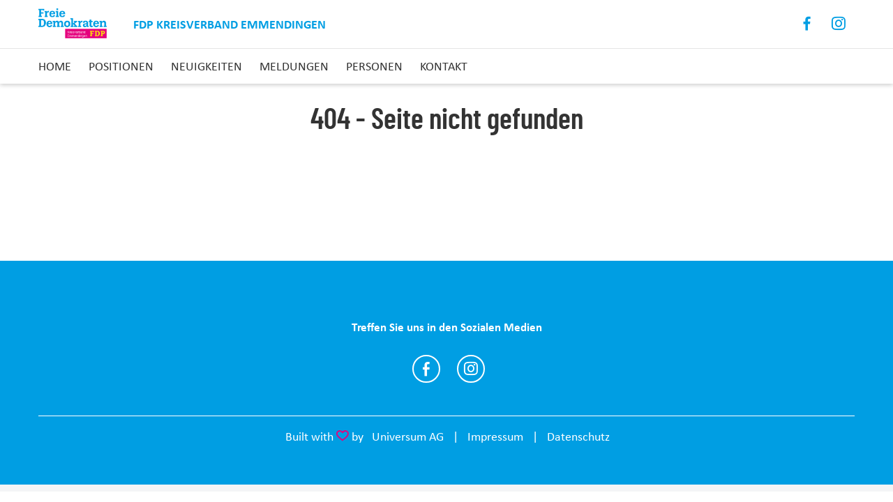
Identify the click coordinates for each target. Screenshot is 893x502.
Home (54, 66)
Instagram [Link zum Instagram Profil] (839, 24)
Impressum (495, 436)
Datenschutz (578, 436)
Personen (374, 66)
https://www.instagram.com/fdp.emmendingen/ (471, 369)
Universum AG (408, 436)
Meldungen (294, 66)
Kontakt (443, 66)
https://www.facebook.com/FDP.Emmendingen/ (426, 369)
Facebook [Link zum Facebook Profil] (807, 24)
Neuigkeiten (206, 66)
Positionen (121, 66)
